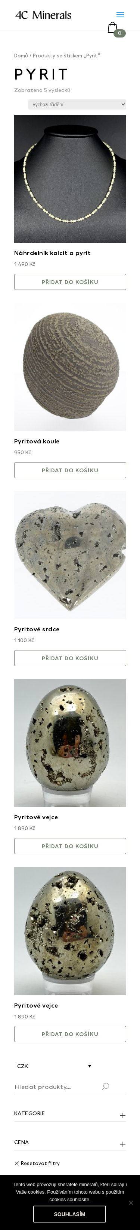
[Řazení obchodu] (77, 104)
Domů (21, 56)
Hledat (114, 1087)
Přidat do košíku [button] (70, 282)
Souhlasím (69, 1214)
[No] (130, 1202)
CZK (22, 1066)
